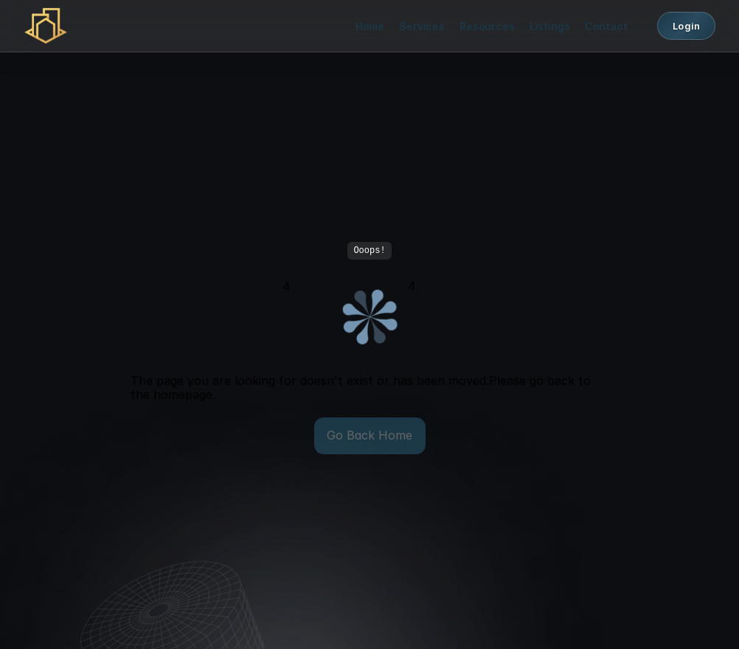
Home (369, 26)
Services (422, 26)
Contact (606, 26)
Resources (487, 26)
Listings (550, 26)
